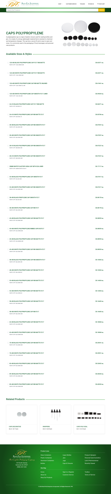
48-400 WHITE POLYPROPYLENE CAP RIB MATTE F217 (26, 270)
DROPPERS (46, 426)
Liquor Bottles (67, 455)
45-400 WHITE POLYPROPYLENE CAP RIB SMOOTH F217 (27, 249)
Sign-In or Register (68, 472)
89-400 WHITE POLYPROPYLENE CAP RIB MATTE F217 (26, 384)
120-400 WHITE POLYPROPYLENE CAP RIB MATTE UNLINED (28, 83)
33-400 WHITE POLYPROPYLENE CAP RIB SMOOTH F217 (27, 187)
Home (42, 472)
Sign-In (91, 4)
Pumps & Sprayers (90, 455)
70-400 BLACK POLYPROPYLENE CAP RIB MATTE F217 (26, 343)
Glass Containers (46, 455)
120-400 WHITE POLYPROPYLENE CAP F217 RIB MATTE (27, 73)
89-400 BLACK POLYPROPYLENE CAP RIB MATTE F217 (26, 374)
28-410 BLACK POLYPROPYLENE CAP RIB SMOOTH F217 (27, 145)
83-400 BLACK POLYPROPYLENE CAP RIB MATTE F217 (26, 363)
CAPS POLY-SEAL (82, 426)
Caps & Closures (68, 463)
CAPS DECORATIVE (15, 426)
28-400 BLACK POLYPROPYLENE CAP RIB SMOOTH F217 (27, 125)
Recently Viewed (90, 463)
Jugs (64, 460)
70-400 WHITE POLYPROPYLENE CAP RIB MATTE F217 (26, 353)
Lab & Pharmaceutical (91, 460)
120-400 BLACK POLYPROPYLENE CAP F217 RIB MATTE (27, 62)
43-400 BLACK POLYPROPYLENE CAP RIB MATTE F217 (26, 218)
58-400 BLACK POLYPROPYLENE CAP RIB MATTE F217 (26, 301)
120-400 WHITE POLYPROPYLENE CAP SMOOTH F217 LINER (28, 94)
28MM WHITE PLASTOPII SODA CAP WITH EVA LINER (26, 166)
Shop (60, 4)
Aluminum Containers (47, 460)
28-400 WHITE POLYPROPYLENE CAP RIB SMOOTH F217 (27, 135)
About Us (43, 475)
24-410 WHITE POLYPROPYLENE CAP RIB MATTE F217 (26, 114)
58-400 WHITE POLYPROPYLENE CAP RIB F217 (24, 311)
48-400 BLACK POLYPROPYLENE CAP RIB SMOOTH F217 (27, 260)
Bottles (43, 463)
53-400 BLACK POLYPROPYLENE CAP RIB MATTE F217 (26, 280)
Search (101, 10)
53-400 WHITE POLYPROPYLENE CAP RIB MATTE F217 (26, 291)
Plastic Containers (46, 458)
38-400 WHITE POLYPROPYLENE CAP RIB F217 (24, 208)
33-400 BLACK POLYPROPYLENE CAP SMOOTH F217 (26, 177)
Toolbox (82, 4)
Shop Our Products (46, 477)
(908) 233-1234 (21, 467)
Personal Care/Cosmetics (93, 458)
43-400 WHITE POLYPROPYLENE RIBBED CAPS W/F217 (26, 228)
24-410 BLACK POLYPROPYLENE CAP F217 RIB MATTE (26, 104)
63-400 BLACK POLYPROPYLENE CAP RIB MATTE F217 (26, 322)
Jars (64, 458)
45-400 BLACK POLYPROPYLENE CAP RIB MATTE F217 (26, 239)
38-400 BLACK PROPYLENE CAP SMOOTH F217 (24, 197)
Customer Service (71, 4)
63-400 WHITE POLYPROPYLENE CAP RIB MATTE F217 (26, 332)
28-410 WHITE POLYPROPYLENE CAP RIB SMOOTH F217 (27, 156)
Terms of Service (90, 475)
